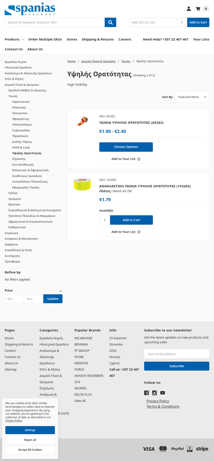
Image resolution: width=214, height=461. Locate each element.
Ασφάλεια (11, 244)
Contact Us (14, 49)
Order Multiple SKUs (45, 39)
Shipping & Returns (98, 39)
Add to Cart (198, 22)
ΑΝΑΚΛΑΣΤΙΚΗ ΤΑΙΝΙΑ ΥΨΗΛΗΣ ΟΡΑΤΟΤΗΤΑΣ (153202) (145, 186)
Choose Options (126, 147)
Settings (30, 430)
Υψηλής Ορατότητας (27, 153)
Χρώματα (14, 199)
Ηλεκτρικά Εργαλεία (18, 67)
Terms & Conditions (163, 406)
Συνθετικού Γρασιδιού (27, 176)
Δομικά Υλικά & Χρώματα (22, 85)
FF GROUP (82, 350)
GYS (77, 382)
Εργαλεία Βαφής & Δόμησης (27, 90)
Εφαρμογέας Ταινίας (25, 187)
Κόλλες (13, 193)
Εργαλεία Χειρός (16, 62)
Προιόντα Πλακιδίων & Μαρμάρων (31, 216)
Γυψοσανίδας (21, 130)
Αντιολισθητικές (23, 164)
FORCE (79, 369)
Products (14, 39)
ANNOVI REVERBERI (89, 375)
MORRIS (80, 388)
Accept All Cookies (30, 450)
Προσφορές (12, 261)
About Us (35, 49)
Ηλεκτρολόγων (22, 124)
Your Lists (201, 39)
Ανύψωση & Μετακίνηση (21, 239)
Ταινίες (13, 96)
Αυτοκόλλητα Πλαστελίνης (30, 181)
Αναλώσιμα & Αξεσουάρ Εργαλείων (28, 73)
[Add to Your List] (126, 159)
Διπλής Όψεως (22, 142)
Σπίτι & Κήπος (14, 79)
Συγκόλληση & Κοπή (18, 250)
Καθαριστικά (17, 227)
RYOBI (79, 357)
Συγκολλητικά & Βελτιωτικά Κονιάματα (34, 210)
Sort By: (167, 97)
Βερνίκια (14, 204)
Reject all (30, 440)
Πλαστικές (19, 107)
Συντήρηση (12, 256)
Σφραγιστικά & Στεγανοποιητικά (30, 222)
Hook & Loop (21, 147)
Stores (72, 39)
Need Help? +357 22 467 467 (166, 39)
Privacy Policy (158, 401)
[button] (33, 290)
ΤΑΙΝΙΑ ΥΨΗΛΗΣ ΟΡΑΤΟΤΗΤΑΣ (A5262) (131, 122)
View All (80, 401)
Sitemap (11, 369)
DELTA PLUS (83, 394)
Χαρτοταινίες (21, 102)
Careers (124, 39)
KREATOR (81, 363)
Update (52, 299)
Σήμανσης (19, 159)
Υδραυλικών (20, 136)
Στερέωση (11, 233)
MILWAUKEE (83, 338)
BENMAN (81, 344)
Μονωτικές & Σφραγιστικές (30, 170)
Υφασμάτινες (21, 119)
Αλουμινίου (20, 113)
